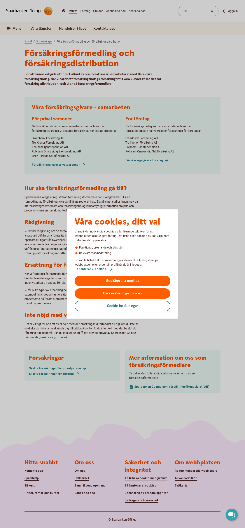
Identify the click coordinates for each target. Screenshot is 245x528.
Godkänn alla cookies (122, 281)
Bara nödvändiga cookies (122, 293)
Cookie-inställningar (122, 306)
